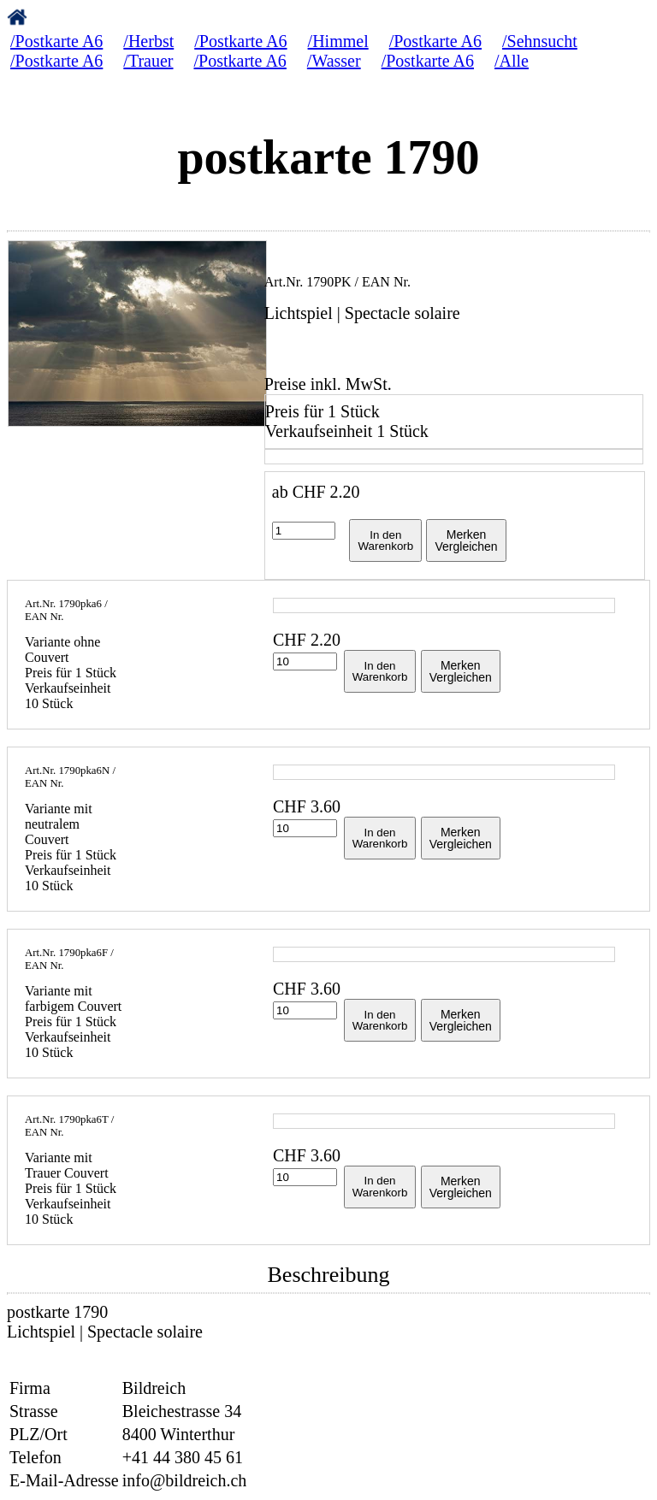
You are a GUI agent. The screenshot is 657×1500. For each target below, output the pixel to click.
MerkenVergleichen (466, 540)
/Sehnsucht (539, 41)
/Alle (511, 60)
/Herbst (148, 41)
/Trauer (148, 60)
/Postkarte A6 (56, 41)
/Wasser (334, 60)
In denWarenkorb (385, 540)
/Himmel (338, 41)
